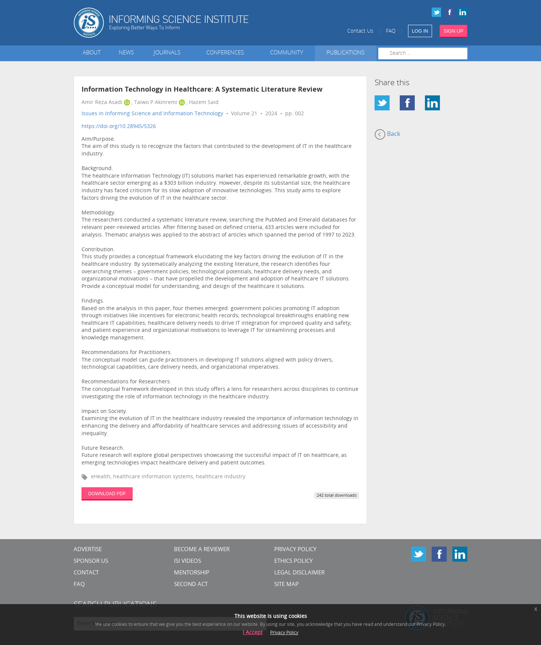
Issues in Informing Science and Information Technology (152, 114)
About (92, 53)
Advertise (88, 550)
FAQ (391, 31)
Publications (345, 53)
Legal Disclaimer (299, 573)
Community (286, 53)
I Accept (253, 633)
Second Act (191, 585)
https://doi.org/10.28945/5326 (119, 127)
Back (387, 134)
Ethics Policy (293, 561)
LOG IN (420, 31)
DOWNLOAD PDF (107, 493)
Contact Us (360, 31)
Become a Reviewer (202, 550)
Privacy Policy (295, 550)
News (126, 53)
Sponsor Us (91, 561)
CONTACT (86, 573)
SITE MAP (286, 585)
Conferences (226, 53)
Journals (168, 53)
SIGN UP (454, 31)
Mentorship (191, 573)
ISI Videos (187, 561)
